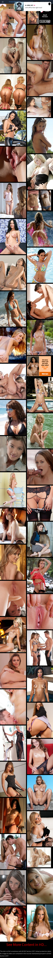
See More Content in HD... (26, 944)
